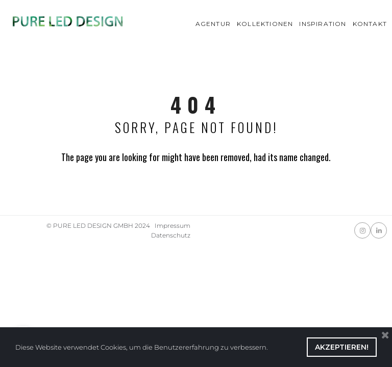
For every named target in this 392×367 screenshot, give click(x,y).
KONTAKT (370, 24)
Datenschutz (170, 235)
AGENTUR (213, 24)
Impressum (172, 225)
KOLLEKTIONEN (265, 24)
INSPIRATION (322, 24)
